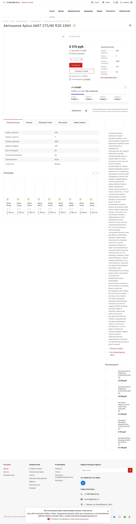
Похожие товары (116, 349)
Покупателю (34, 464)
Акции (31, 475)
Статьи (57, 472)
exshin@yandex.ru (91, 499)
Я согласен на (69, 519)
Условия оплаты (35, 469)
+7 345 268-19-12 (91, 494)
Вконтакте (83, 483)
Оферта (32, 482)
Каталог (7, 464)
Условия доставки (36, 472)
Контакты (59, 480)
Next (97, 173)
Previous (94, 173)
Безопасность (34, 485)
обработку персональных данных (75, 519)
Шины (5, 469)
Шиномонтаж (8, 475)
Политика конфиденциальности (64, 476)
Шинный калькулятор (38, 478)
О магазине (60, 464)
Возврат (32, 488)
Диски (6, 472)
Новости (58, 469)
